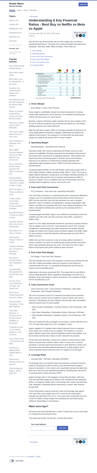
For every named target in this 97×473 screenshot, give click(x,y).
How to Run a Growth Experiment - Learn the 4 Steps (16, 295)
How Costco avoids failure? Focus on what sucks (16, 134)
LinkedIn (31, 456)
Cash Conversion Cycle (40, 62)
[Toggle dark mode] (16, 461)
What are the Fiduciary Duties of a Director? (16, 361)
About (25, 10)
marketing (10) (14, 37)
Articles (12, 10)
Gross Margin (37, 51)
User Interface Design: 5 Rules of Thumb (16, 239)
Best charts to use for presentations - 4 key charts (16, 81)
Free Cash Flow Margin (40, 59)
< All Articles (33, 16)
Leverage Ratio (37, 65)
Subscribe (83, 4)
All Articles (13, 41)
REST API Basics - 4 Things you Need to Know (16, 192)
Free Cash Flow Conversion (42, 56)
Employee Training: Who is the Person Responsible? (16, 224)
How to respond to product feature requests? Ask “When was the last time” (16, 169)
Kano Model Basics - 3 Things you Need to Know (16, 215)
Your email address (38, 424)
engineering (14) (15, 33)
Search (19, 10)
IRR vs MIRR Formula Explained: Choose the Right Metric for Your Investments (16, 155)
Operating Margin (38, 54)
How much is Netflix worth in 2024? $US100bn (16, 125)
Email (38, 456)
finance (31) (13, 20)
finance (32, 36)
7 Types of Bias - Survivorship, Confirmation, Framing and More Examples (16, 203)
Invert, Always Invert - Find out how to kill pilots (16, 341)
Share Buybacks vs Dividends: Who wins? (16, 143)
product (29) (13, 24)
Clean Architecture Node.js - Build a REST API (16, 370)
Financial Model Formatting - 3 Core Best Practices (16, 304)
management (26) (15, 28)
